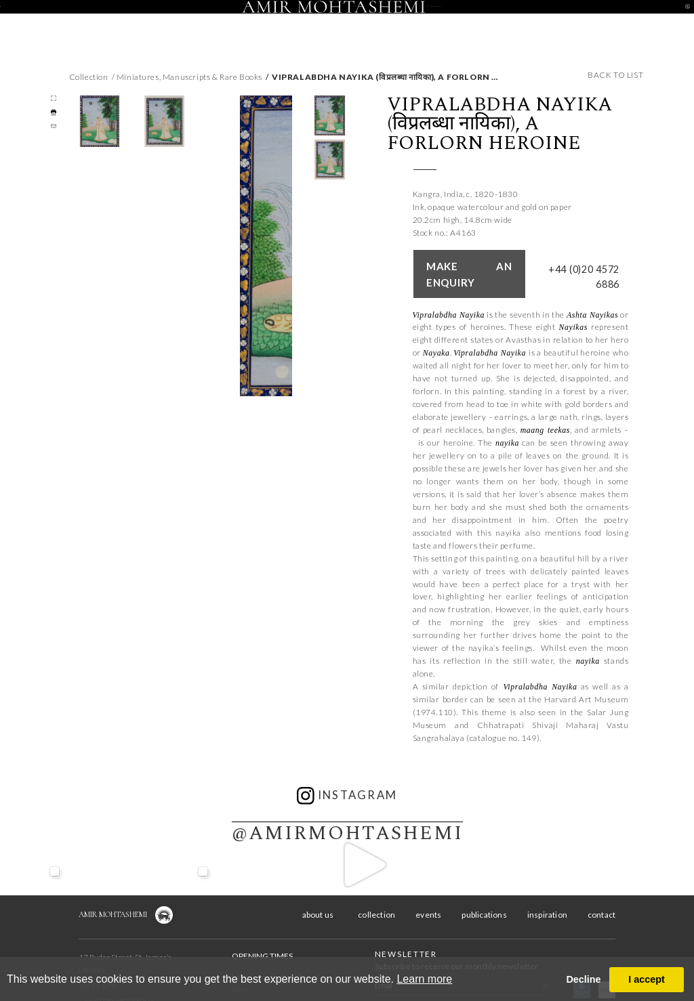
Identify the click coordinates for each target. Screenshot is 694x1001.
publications (484, 890)
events (249, 19)
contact (605, 19)
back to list (615, 75)
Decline (583, 979)
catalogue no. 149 (503, 713)
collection (169, 19)
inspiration (524, 19)
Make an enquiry (464, 261)
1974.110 (434, 688)
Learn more (424, 979)
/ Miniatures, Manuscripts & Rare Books (187, 77)
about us (89, 19)
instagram (347, 771)
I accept (646, 979)
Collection (88, 77)
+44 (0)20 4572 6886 (585, 262)
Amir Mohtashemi (113, 890)
